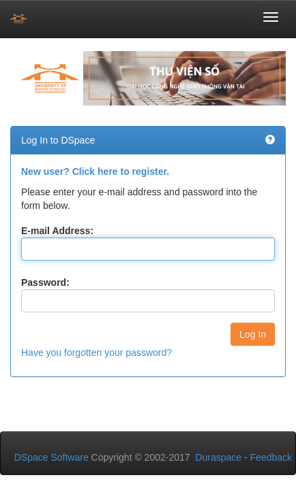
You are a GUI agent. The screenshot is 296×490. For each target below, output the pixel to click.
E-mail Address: (57, 230)
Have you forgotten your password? (96, 352)
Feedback (271, 457)
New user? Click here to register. (95, 171)
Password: (45, 282)
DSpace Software (51, 457)
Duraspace (218, 457)
